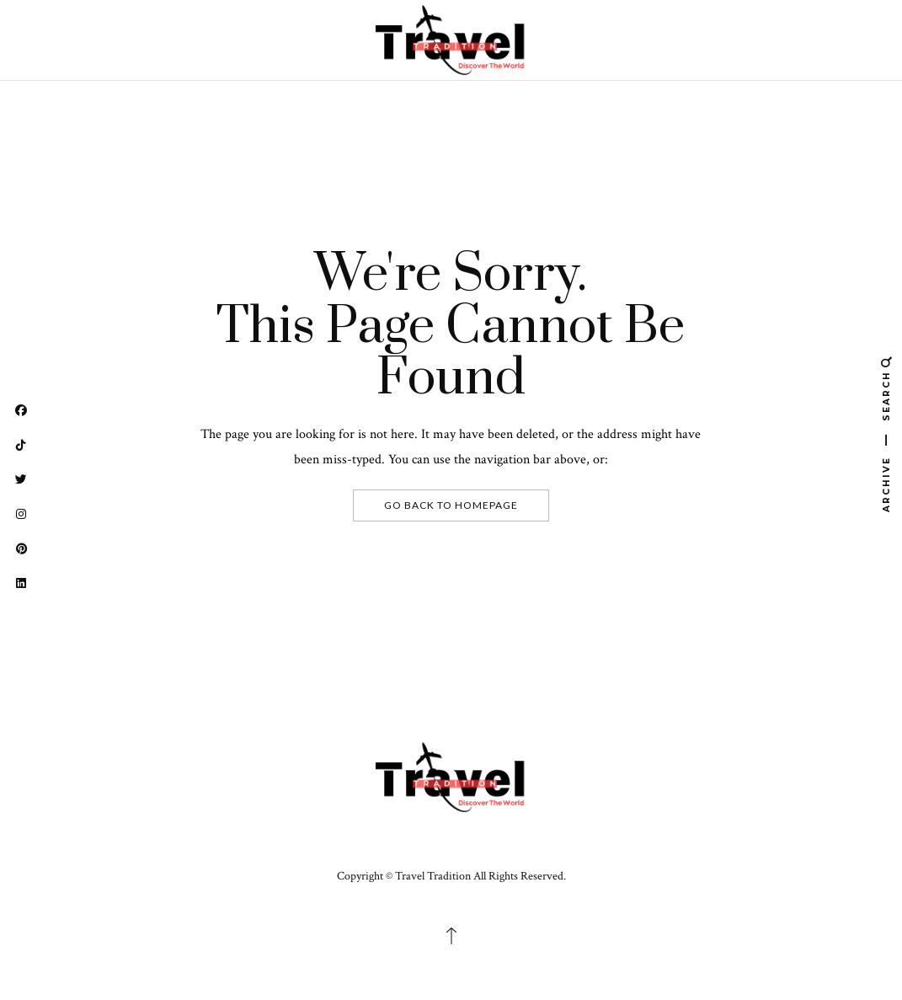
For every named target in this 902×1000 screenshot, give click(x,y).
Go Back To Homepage (451, 505)
